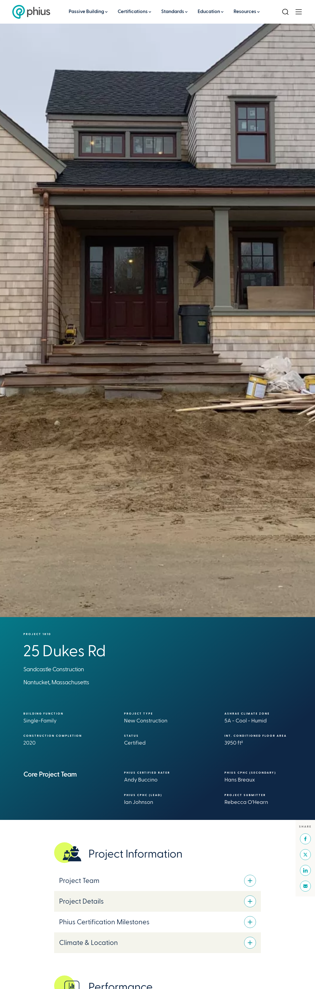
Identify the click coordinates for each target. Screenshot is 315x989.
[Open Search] (285, 12)
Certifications (133, 11)
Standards (172, 11)
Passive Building (86, 11)
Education (209, 11)
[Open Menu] (298, 12)
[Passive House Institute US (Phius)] (31, 12)
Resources (245, 11)
